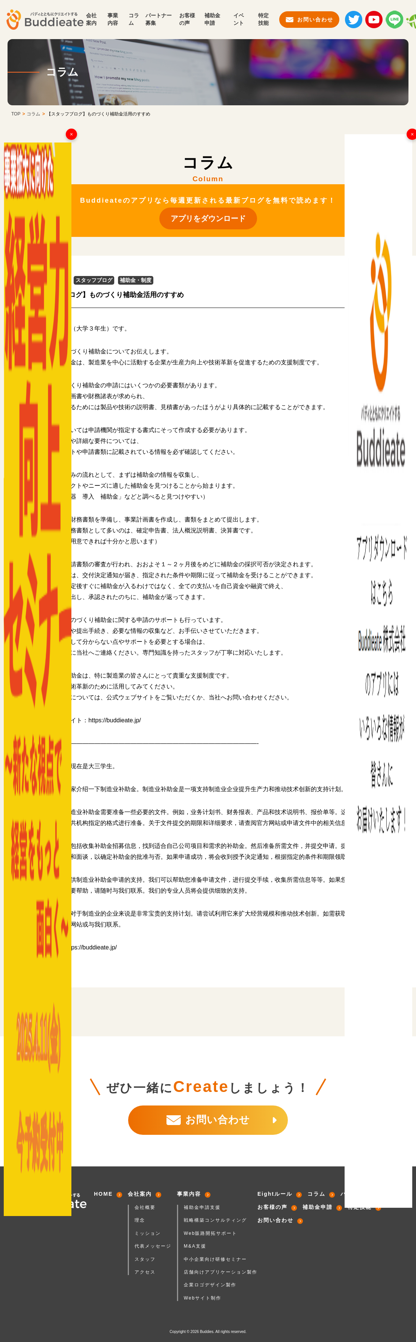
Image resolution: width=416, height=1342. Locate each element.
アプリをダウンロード (208, 218)
